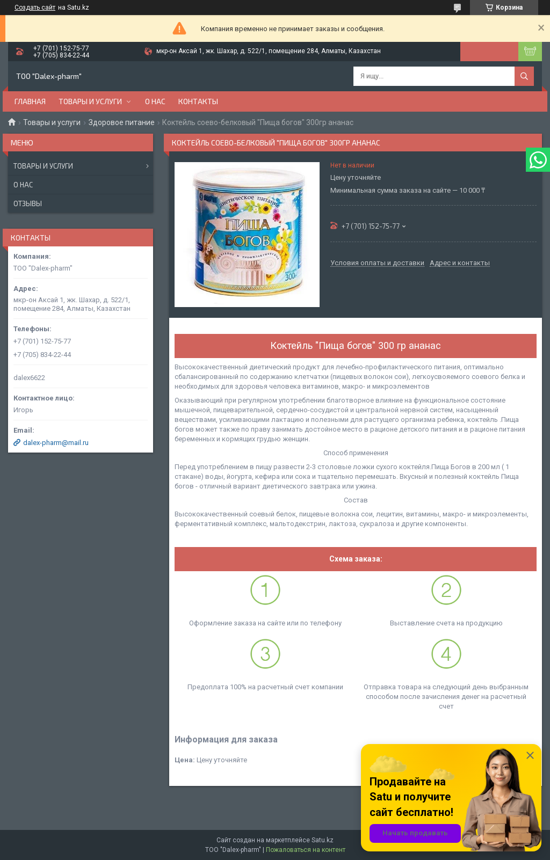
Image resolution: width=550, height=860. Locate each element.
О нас (155, 101)
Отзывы (27, 203)
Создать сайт (35, 7)
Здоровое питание (122, 122)
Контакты (198, 101)
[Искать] (524, 76)
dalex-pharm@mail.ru (56, 443)
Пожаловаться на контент (305, 850)
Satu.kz (323, 840)
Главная (30, 101)
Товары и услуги (90, 101)
